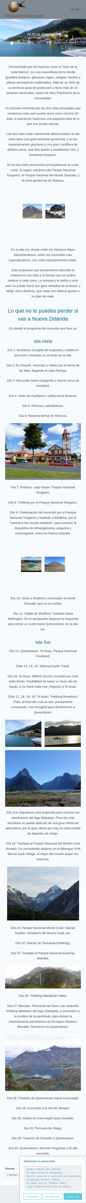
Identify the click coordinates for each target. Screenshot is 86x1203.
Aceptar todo (73, 1196)
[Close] (83, 1159)
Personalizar (32, 1196)
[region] (52, 1179)
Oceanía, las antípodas (64, 43)
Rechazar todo (53, 1196)
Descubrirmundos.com (24, 16)
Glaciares (12, 1175)
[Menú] (76, 9)
